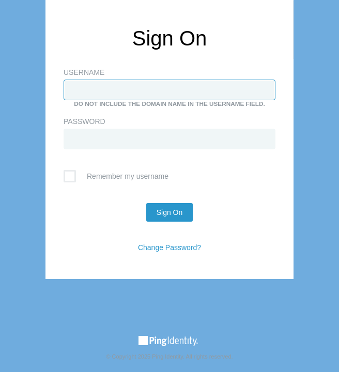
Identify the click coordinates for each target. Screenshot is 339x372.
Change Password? (169, 247)
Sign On (170, 212)
